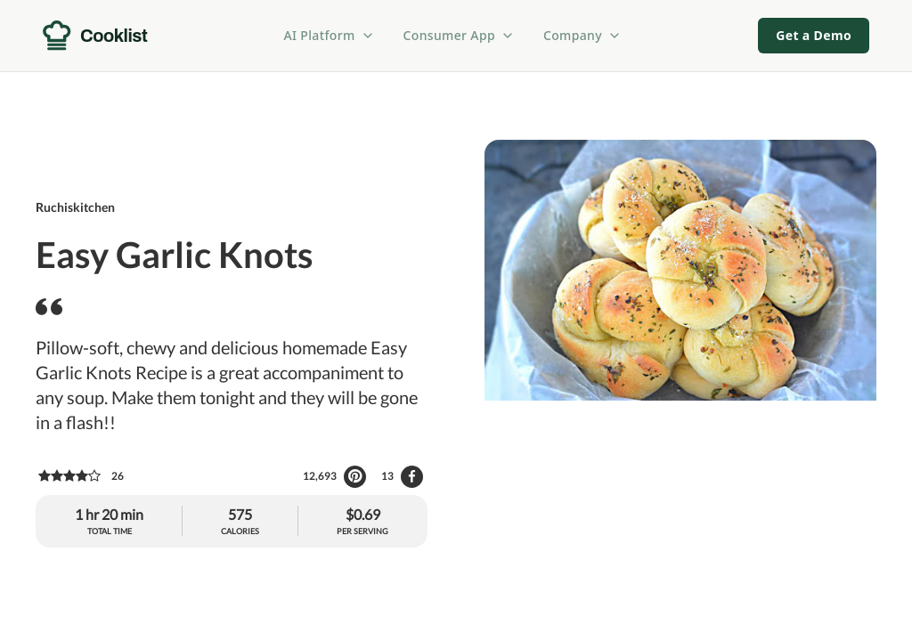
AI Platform (329, 35)
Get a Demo (813, 35)
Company (582, 35)
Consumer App (459, 35)
